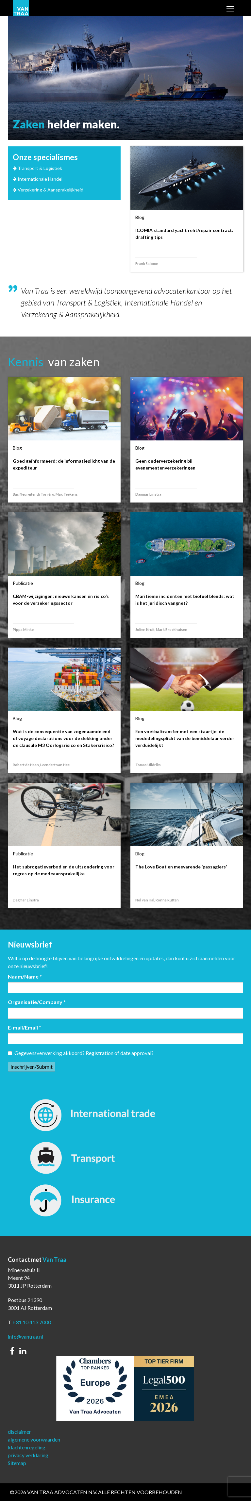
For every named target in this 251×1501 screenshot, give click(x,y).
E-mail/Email (24, 1027)
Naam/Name (25, 976)
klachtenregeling (26, 1447)
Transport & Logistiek (40, 168)
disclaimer (19, 1431)
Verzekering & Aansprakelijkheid (50, 189)
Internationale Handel (40, 179)
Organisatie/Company (37, 1002)
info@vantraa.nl (25, 1336)
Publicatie (23, 583)
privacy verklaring (28, 1455)
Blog (139, 217)
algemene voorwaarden (34, 1439)
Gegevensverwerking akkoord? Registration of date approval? (81, 1053)
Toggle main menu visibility (230, 9)
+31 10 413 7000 (31, 1322)
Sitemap (17, 1463)
